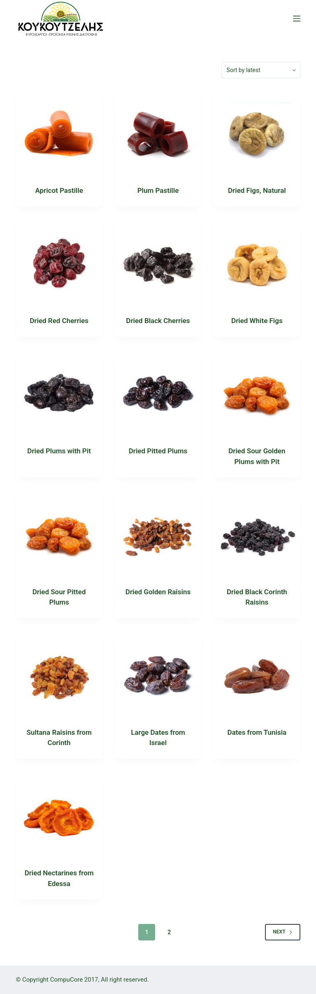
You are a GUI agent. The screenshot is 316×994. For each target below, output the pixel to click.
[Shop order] (260, 70)
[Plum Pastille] (158, 132)
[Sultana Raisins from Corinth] (59, 674)
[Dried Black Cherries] (158, 262)
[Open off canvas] (296, 18)
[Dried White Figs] (257, 262)
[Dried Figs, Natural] (257, 132)
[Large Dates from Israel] (158, 674)
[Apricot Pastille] (59, 132)
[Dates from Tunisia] (257, 674)
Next (282, 932)
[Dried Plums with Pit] (59, 392)
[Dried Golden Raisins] (158, 533)
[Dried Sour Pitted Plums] (59, 533)
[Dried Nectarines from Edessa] (59, 814)
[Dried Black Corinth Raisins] (257, 533)
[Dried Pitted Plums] (158, 392)
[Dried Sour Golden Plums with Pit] (257, 392)
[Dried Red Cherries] (59, 262)
